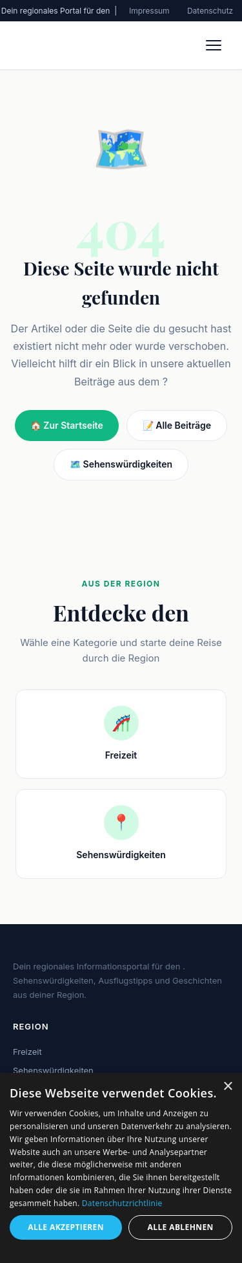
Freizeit (27, 1051)
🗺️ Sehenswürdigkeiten (121, 464)
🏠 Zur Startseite (66, 425)
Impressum (149, 11)
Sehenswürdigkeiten (53, 1070)
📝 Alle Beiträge (177, 425)
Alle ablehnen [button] (181, 1227)
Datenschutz (210, 11)
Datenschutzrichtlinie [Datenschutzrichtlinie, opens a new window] (122, 1203)
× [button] (227, 1087)
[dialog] (121, 1168)
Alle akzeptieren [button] (66, 1227)
